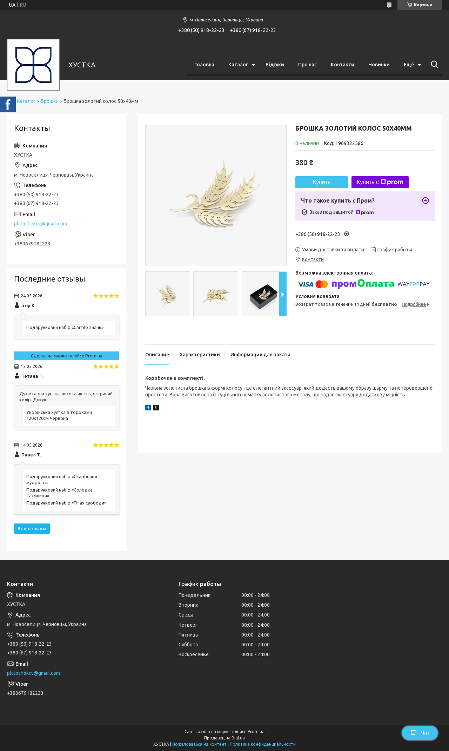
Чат (419, 733)
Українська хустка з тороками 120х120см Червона (59, 415)
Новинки (379, 64)
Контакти (342, 64)
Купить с (380, 182)
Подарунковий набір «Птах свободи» (66, 502)
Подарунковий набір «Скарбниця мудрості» (61, 479)
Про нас (307, 64)
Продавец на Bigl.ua (224, 738)
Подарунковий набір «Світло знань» (64, 327)
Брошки (50, 101)
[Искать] (433, 64)
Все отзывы (32, 528)
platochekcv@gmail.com (40, 223)
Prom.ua (256, 731)
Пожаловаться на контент (199, 744)
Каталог (238, 64)
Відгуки (275, 64)
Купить (322, 182)
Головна (204, 64)
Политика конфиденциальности (263, 744)
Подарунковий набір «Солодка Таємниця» (59, 492)
